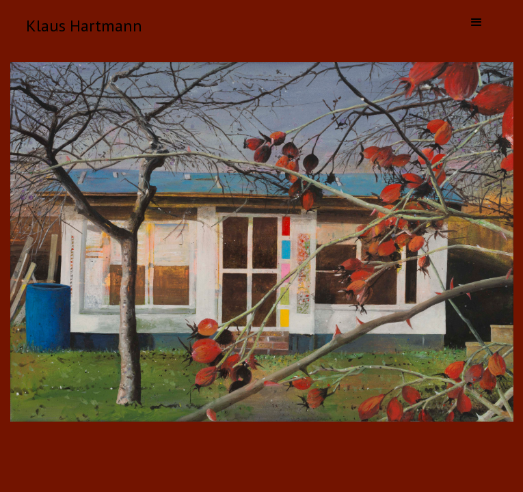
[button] (476, 22)
